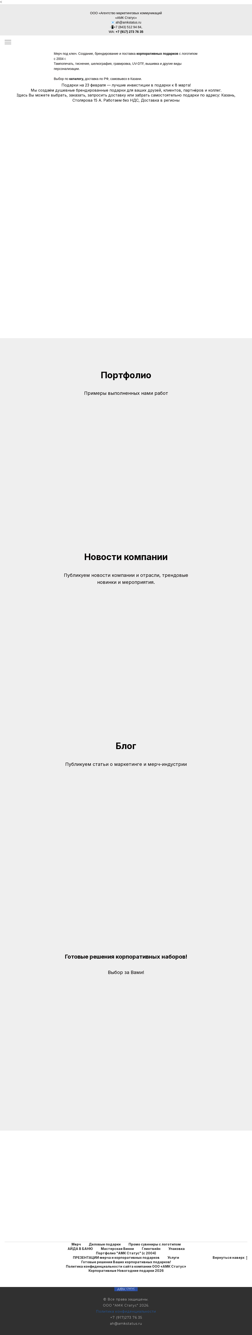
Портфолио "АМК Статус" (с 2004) (126, 1253)
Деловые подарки (105, 1244)
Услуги (173, 1257)
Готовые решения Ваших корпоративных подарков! (126, 1262)
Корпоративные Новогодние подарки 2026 (126, 1271)
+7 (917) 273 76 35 (129, 32)
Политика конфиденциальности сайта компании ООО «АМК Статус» (126, 1266)
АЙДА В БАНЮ (80, 1249)
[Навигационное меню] (8, 42)
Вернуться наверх (230, 1258)
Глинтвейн (151, 1249)
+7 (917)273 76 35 (126, 1317)
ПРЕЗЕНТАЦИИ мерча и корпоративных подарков (116, 1257)
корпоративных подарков (157, 53)
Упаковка (176, 1249)
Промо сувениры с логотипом (155, 1244)
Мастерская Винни (117, 1249)
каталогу (76, 79)
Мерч (76, 1244)
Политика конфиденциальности (126, 1311)
